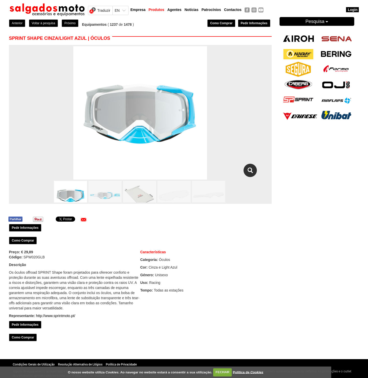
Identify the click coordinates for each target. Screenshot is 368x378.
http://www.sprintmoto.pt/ (55, 316)
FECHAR (222, 372)
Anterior (17, 23)
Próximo (70, 23)
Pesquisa (316, 21)
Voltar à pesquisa (43, 23)
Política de (248, 372)
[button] (83, 220)
